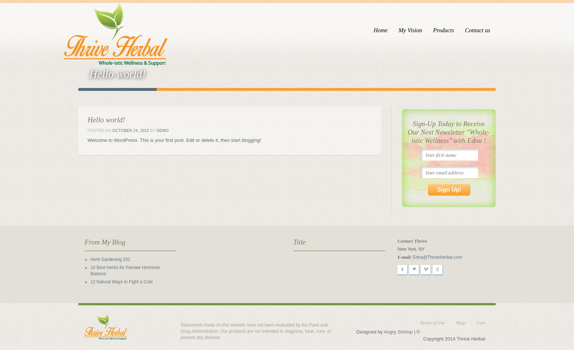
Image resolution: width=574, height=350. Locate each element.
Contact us (477, 30)
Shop (461, 322)
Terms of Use (432, 322)
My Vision (410, 30)
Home (381, 30)
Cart (481, 322)
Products (443, 30)
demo (163, 130)
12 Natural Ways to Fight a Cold (121, 281)
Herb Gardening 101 (110, 259)
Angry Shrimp (398, 332)
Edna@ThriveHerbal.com (437, 257)
